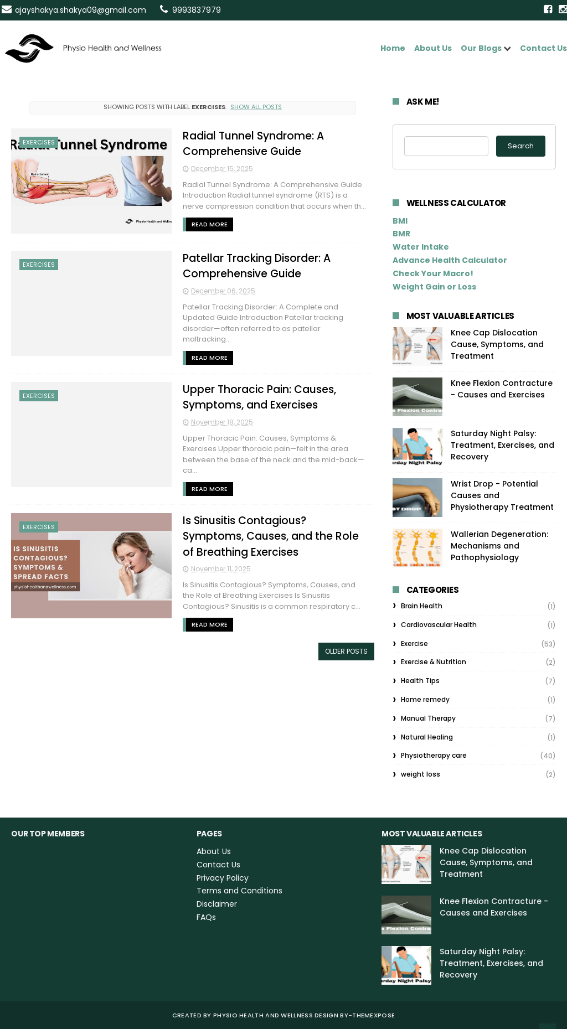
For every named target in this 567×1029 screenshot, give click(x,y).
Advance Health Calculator (450, 260)
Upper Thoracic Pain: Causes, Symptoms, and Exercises (259, 397)
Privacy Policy (223, 877)
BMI (400, 220)
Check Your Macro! (433, 273)
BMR (401, 233)
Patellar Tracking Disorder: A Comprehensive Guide (257, 266)
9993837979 (196, 9)
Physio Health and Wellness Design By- (282, 1015)
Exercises (39, 142)
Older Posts (346, 651)
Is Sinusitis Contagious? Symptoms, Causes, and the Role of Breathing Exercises (271, 536)
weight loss (420, 774)
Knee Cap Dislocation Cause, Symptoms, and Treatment (497, 344)
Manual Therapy (428, 718)
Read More (210, 224)
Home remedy (425, 699)
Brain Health (421, 606)
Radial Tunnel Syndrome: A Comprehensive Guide (253, 143)
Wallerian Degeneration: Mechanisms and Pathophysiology (499, 546)
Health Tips (420, 680)
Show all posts (256, 106)
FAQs (206, 917)
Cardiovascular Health (439, 624)
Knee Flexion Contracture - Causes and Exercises (502, 389)
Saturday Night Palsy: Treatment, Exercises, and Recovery (502, 445)
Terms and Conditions (239, 890)
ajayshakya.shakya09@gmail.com (80, 9)
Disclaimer (217, 903)
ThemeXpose (373, 1015)
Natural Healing (427, 737)
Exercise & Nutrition (433, 661)
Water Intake (421, 246)
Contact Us (543, 48)
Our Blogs (481, 48)
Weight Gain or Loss (434, 286)
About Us (433, 48)
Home (392, 48)
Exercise (414, 643)
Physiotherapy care (434, 755)
